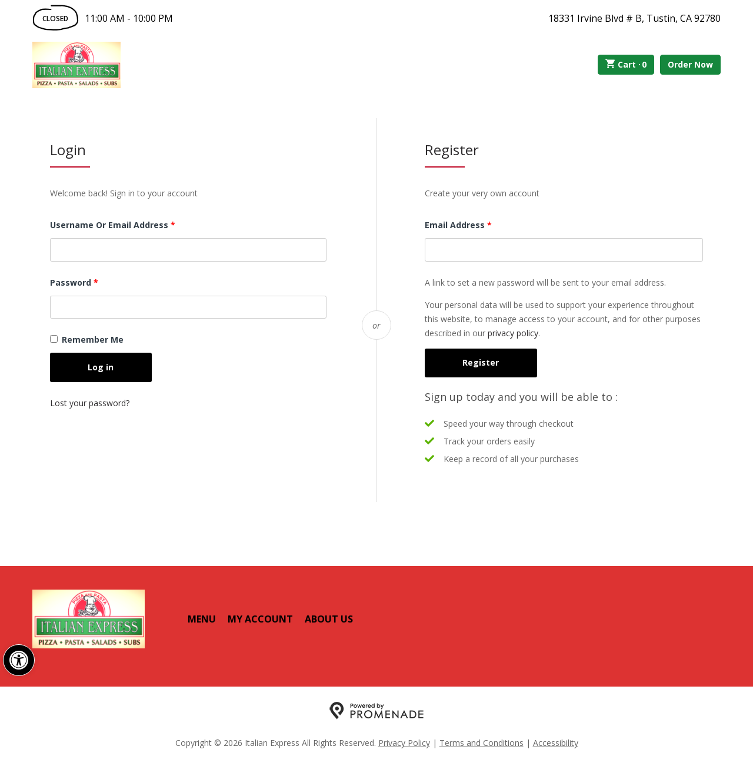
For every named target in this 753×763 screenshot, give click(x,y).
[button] (19, 660)
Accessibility (555, 742)
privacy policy (513, 333)
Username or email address (131, 224)
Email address (477, 224)
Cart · (626, 65)
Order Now (690, 64)
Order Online (187, 64)
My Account (260, 619)
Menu (202, 619)
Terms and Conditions (481, 742)
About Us (329, 619)
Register (480, 362)
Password (92, 282)
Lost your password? (89, 403)
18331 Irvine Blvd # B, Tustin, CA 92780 (634, 18)
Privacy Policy (404, 742)
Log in (101, 367)
